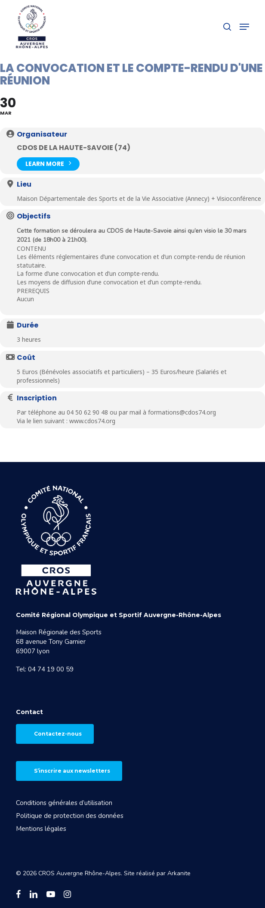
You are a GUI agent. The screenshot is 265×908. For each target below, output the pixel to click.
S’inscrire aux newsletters (72, 771)
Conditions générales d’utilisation (64, 803)
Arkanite (179, 873)
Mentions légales (41, 828)
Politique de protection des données (69, 815)
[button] (244, 26)
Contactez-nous (58, 733)
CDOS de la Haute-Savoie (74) (73, 148)
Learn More (48, 163)
